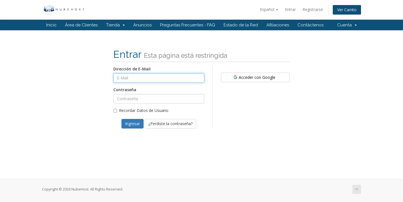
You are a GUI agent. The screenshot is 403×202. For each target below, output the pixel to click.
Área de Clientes (81, 24)
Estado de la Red (241, 24)
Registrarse (313, 9)
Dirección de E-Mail (132, 69)
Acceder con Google (254, 77)
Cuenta (347, 24)
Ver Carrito (347, 9)
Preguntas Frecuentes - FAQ (187, 24)
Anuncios (142, 24)
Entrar (290, 9)
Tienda (115, 24)
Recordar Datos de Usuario (140, 110)
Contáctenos (310, 24)
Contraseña (124, 89)
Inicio (51, 24)
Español (269, 9)
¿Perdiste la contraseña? (170, 123)
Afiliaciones (277, 24)
